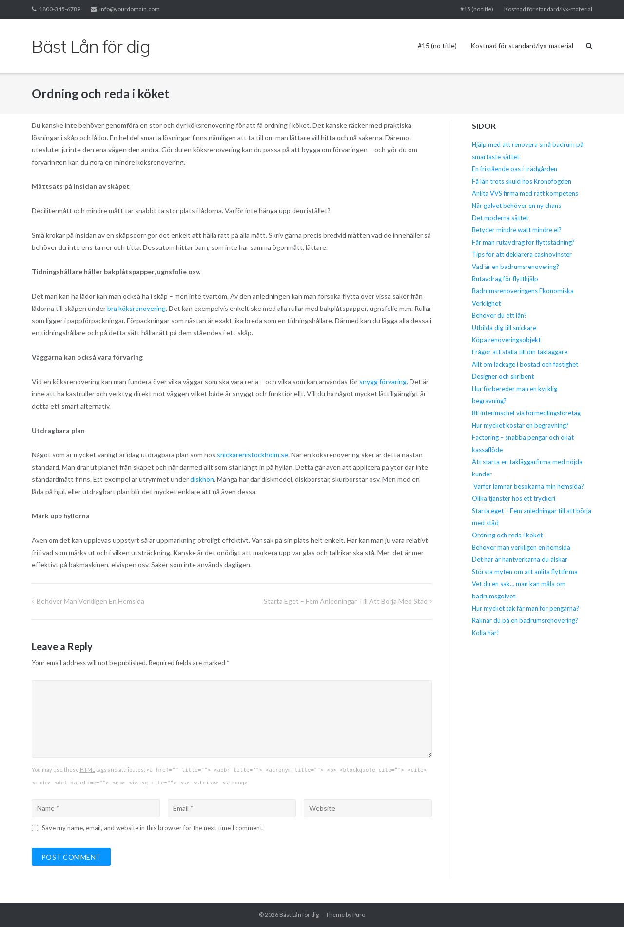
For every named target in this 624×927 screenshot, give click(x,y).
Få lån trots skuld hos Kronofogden (521, 181)
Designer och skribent (503, 376)
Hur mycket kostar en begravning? (520, 425)
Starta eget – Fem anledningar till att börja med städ (346, 601)
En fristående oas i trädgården (514, 169)
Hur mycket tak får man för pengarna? (525, 608)
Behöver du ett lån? (499, 315)
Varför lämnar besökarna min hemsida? (528, 486)
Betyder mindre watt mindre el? (517, 230)
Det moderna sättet (500, 218)
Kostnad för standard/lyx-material (548, 9)
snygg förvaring (383, 381)
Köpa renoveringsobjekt (506, 340)
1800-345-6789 (59, 9)
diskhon (202, 479)
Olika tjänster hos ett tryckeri (513, 498)
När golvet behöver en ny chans (516, 205)
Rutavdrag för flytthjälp (505, 279)
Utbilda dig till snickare (504, 327)
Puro (358, 914)
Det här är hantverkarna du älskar (519, 559)
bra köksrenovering (136, 308)
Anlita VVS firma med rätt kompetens (525, 193)
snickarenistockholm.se (252, 455)
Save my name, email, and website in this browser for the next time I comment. (153, 828)
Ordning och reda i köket (507, 535)
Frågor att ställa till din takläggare (520, 352)
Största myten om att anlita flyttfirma (525, 572)
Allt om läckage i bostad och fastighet (525, 364)
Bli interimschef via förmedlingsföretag (526, 413)
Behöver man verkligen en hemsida (90, 601)
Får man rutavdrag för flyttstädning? (523, 242)
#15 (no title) (476, 9)
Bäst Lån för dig (299, 914)
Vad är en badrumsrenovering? (515, 266)
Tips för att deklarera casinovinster (522, 254)
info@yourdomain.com (129, 9)
